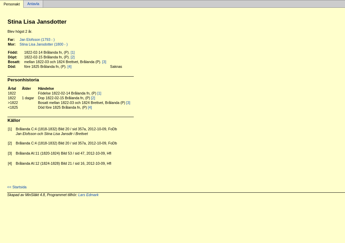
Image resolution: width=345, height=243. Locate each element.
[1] (73, 52)
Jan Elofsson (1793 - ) (37, 39)
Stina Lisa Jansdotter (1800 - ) (44, 44)
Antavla (33, 4)
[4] (69, 66)
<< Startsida (16, 187)
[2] (73, 57)
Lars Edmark (88, 195)
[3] (104, 62)
